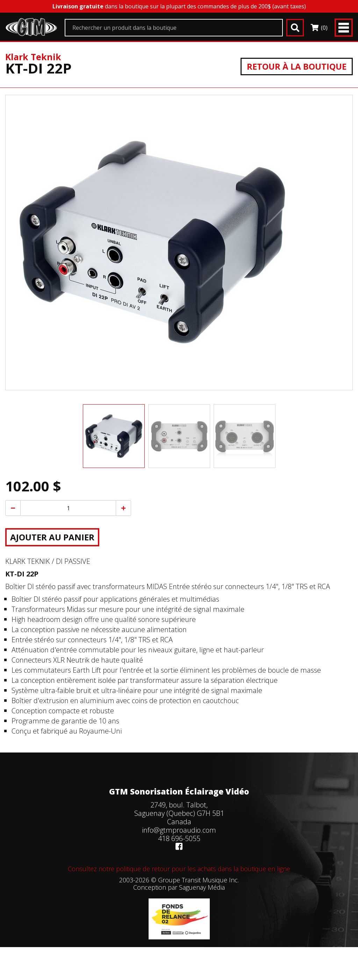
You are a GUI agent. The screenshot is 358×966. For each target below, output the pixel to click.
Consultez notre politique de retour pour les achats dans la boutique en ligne (179, 868)
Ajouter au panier (52, 537)
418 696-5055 (179, 838)
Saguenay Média (202, 887)
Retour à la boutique (296, 66)
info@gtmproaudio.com (179, 830)
